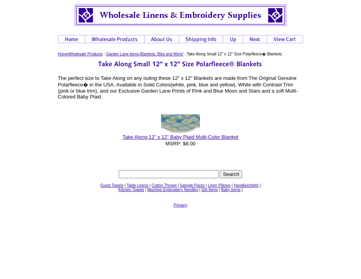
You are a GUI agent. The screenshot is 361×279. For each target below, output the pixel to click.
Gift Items (209, 190)
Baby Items (231, 190)
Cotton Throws (164, 185)
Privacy (180, 205)
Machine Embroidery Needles (172, 190)
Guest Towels (111, 185)
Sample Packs (192, 185)
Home (63, 54)
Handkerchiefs (246, 185)
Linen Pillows (219, 185)
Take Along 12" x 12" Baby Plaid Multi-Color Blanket (180, 137)
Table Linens (137, 185)
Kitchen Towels (131, 190)
